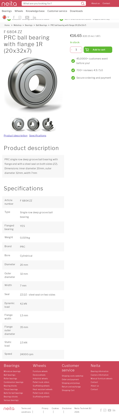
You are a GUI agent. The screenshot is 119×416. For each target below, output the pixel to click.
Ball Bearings (41, 25)
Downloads (76, 11)
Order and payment (70, 379)
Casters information (99, 375)
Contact (106, 3)
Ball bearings (9, 375)
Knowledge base (35, 11)
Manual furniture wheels (101, 378)
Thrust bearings (11, 389)
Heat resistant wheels (43, 389)
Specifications (37, 135)
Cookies (55, 408)
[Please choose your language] (5, 17)
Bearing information (99, 371)
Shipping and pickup (71, 383)
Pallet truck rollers (41, 382)
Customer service (57, 11)
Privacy (45, 408)
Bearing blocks (10, 386)
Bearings (7, 11)
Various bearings (11, 400)
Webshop (18, 25)
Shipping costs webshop (72, 376)
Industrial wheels (40, 378)
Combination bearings (13, 382)
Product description (15, 135)
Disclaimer (67, 408)
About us (95, 3)
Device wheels (39, 375)
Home (7, 25)
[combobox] (54, 3)
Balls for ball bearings (13, 393)
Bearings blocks (11, 397)
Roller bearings (10, 378)
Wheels (19, 11)
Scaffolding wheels (41, 386)
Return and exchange (71, 387)
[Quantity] (76, 50)
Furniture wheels (40, 371)
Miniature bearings (12, 371)
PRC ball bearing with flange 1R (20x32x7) (68, 25)
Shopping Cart (68, 390)
